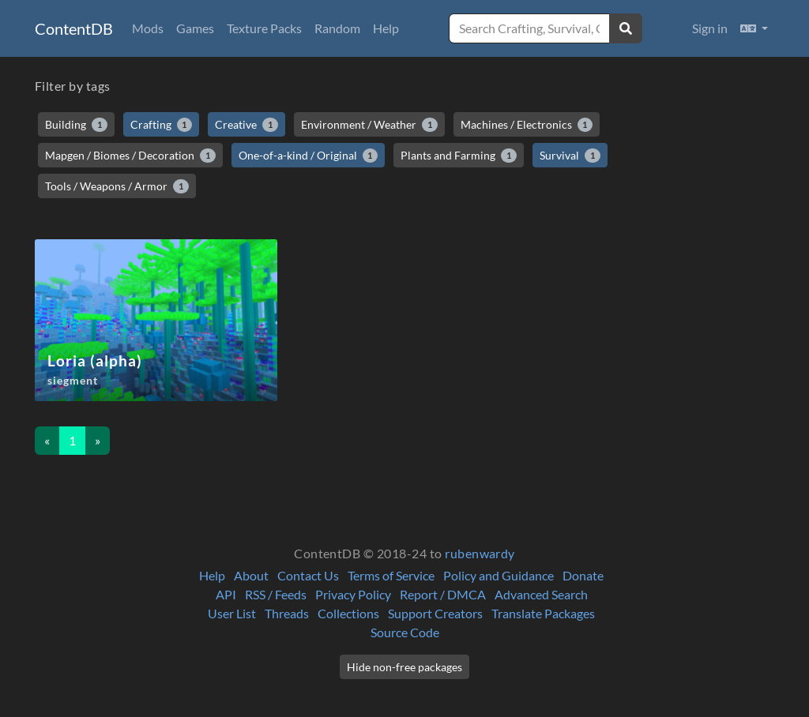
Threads (287, 613)
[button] (754, 28)
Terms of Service (391, 575)
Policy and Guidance (498, 575)
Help (386, 28)
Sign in (710, 28)
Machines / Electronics (527, 125)
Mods (148, 28)
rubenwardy (480, 553)
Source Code (405, 632)
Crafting (161, 125)
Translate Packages (543, 613)
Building (76, 125)
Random (337, 28)
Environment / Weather (369, 125)
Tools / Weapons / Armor (117, 186)
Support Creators (435, 613)
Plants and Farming (459, 155)
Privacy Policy (353, 594)
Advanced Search (541, 594)
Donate (583, 575)
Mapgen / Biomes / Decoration (130, 155)
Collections (348, 613)
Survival (570, 155)
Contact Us (308, 575)
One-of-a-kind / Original (308, 155)
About (251, 575)
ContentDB (74, 28)
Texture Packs (264, 28)
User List (232, 613)
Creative (246, 125)
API (226, 594)
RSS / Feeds (276, 594)
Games (195, 28)
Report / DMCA (443, 594)
